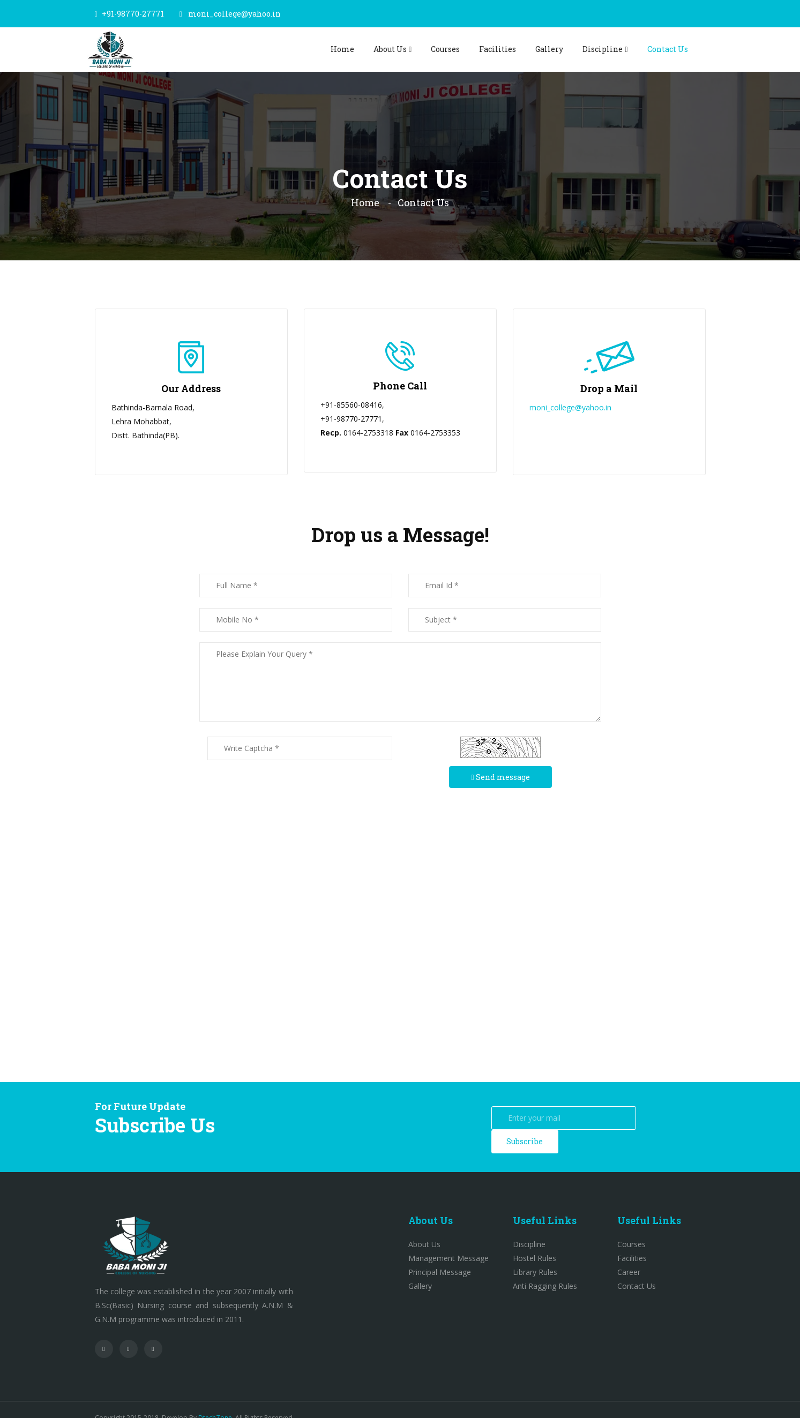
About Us (390, 49)
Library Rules (535, 1255)
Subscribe (672, 1118)
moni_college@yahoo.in (234, 14)
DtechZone (215, 1401)
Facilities (497, 49)
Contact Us (667, 49)
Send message (500, 777)
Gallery (549, 49)
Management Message (448, 1241)
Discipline (602, 49)
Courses (445, 49)
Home (342, 49)
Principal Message (439, 1255)
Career (628, 1255)
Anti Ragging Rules (545, 1269)
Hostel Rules (534, 1241)
